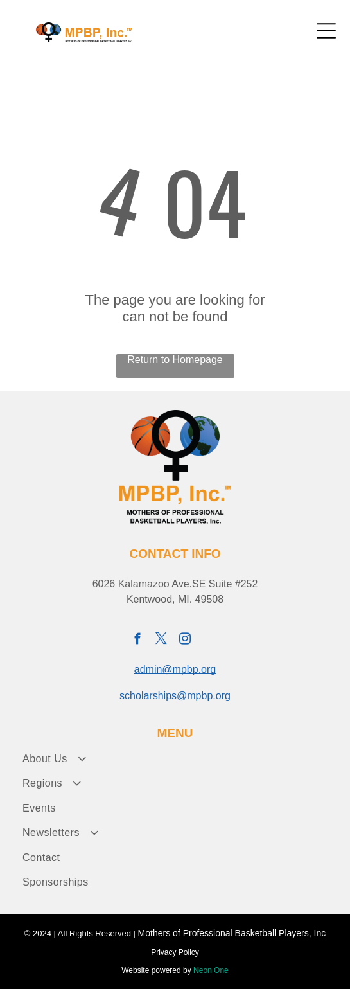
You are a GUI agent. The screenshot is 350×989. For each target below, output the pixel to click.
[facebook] (137, 640)
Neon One (211, 970)
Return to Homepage (175, 359)
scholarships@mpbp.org (175, 695)
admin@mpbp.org (175, 669)
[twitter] (161, 640)
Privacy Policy (175, 952)
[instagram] (184, 640)
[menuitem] (175, 759)
